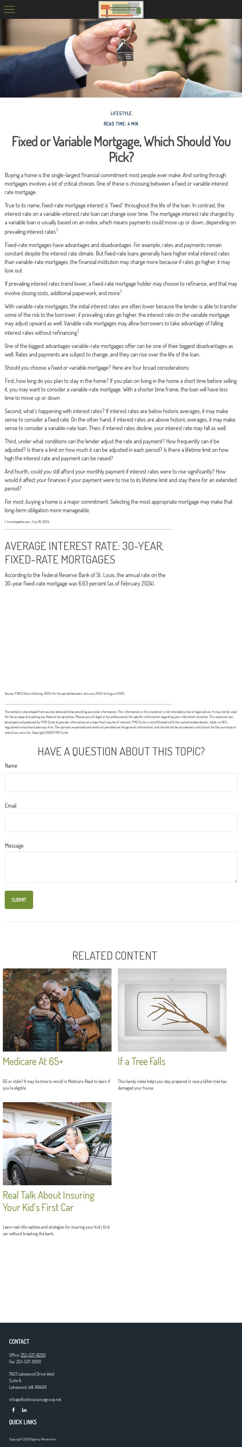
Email (10, 805)
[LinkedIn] (24, 1410)
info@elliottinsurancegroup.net (35, 1399)
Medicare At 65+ (33, 1061)
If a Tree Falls (141, 1061)
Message (14, 845)
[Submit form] (19, 900)
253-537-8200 (33, 1355)
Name (11, 765)
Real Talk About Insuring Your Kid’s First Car (49, 1201)
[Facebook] (13, 1410)
